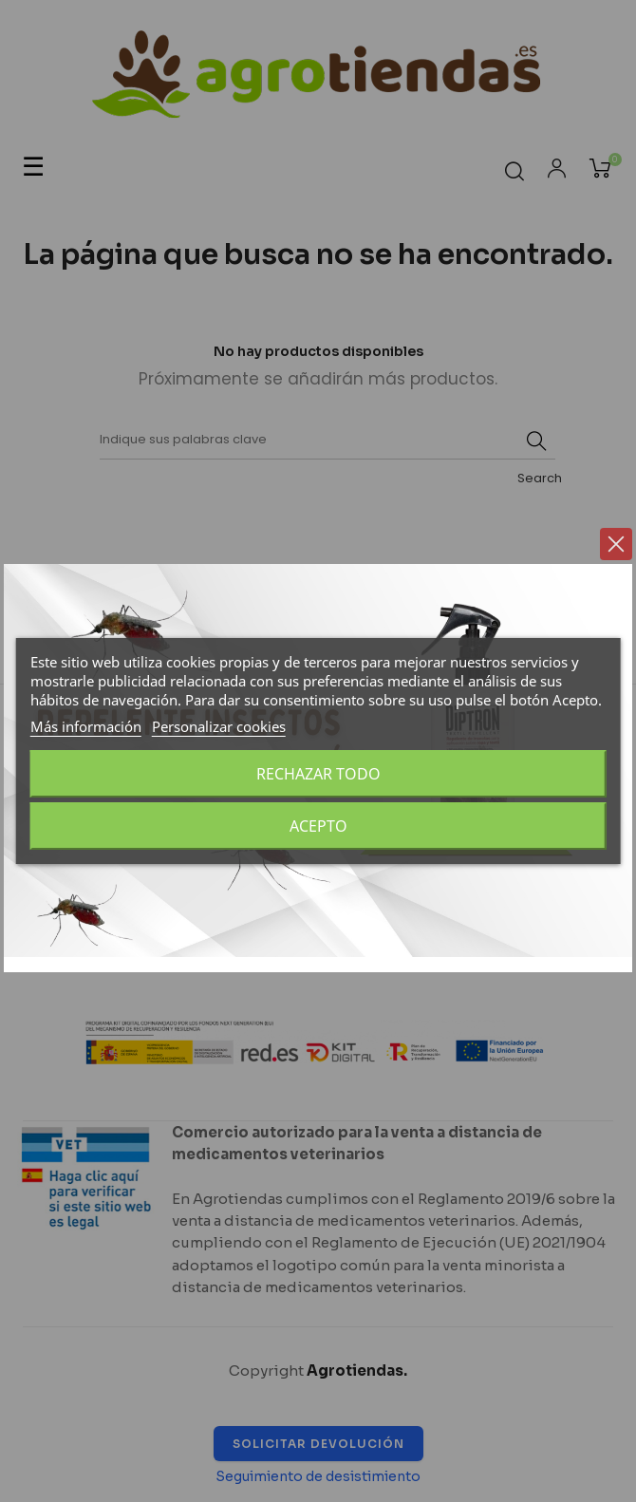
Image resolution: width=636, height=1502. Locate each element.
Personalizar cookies (219, 726)
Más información (85, 726)
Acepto (318, 826)
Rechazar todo (318, 773)
